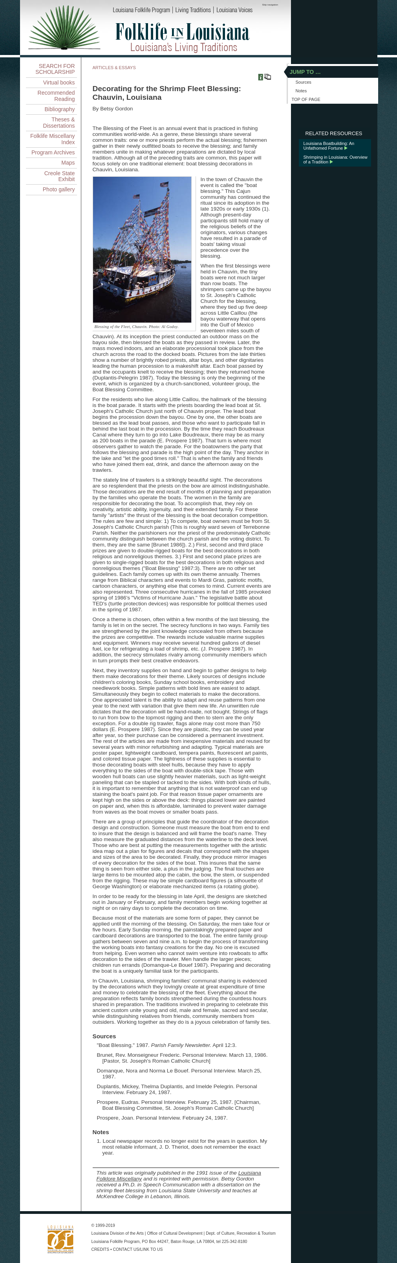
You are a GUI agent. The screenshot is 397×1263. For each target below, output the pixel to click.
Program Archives (53, 152)
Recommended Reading (56, 96)
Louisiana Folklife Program (115, 1241)
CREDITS (100, 1249)
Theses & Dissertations (59, 122)
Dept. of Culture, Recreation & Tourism (241, 1233)
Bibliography (59, 109)
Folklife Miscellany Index (52, 139)
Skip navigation (270, 5)
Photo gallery (59, 189)
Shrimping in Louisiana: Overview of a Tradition (336, 159)
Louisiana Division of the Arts (117, 1233)
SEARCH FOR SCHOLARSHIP (55, 69)
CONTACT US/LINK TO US (138, 1249)
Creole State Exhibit (59, 176)
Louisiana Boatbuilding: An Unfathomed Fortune (329, 145)
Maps (68, 162)
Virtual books (59, 82)
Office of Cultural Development (174, 1233)
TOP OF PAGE (306, 99)
